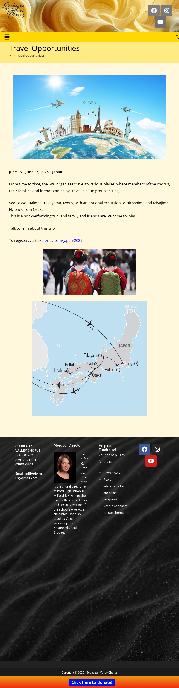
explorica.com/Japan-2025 (60, 240)
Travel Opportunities (30, 55)
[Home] (10, 55)
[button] (7, 37)
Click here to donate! (92, 682)
